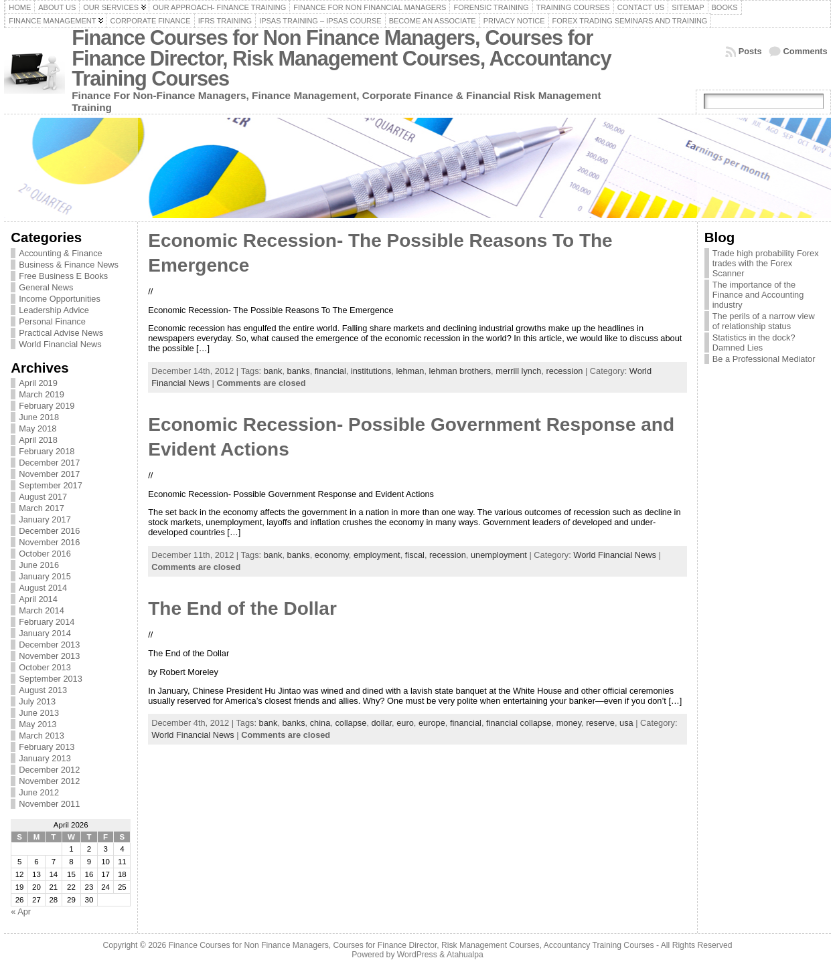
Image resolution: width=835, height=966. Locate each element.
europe (432, 723)
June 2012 (39, 792)
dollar (382, 723)
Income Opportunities (59, 299)
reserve (600, 723)
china (320, 723)
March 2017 (41, 508)
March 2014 (41, 610)
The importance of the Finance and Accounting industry (758, 295)
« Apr (21, 911)
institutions (371, 371)
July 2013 (37, 701)
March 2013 (41, 736)
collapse (350, 723)
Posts (750, 51)
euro (405, 723)
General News (46, 287)
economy (332, 555)
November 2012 (49, 781)
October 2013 (45, 667)
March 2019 (41, 394)
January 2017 (45, 519)
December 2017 (49, 463)
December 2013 (49, 645)
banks (298, 371)
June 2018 (39, 417)
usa (626, 723)
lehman (410, 371)
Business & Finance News (69, 265)
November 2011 (49, 804)
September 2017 (50, 485)
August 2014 (43, 588)
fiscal (415, 555)
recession (564, 371)
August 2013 (43, 690)
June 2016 (39, 565)
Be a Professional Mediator (764, 359)
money (568, 723)
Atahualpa (465, 954)
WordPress (417, 954)
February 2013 (46, 747)
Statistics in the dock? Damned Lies (753, 342)
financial (330, 371)
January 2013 (45, 758)
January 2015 (45, 576)
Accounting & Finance (60, 253)
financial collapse (518, 723)
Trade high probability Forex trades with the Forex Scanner (765, 263)
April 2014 (38, 599)
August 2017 (43, 497)
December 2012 (49, 770)
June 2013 (39, 713)
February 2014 (46, 622)
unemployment (499, 555)
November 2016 (49, 542)
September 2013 (50, 679)
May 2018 (37, 428)
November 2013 (49, 656)
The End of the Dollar (242, 608)
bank (273, 371)
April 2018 (38, 440)
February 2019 (46, 406)
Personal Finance (52, 321)
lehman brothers (460, 371)
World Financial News (60, 344)
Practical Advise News (61, 333)
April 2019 (38, 383)
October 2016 (45, 554)
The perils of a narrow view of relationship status (763, 321)
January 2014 (45, 633)
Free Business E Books (63, 276)
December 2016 (49, 531)
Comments (805, 51)
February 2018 (46, 451)
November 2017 (49, 474)
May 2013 (37, 724)
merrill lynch (518, 371)
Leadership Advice (54, 310)
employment (377, 555)
